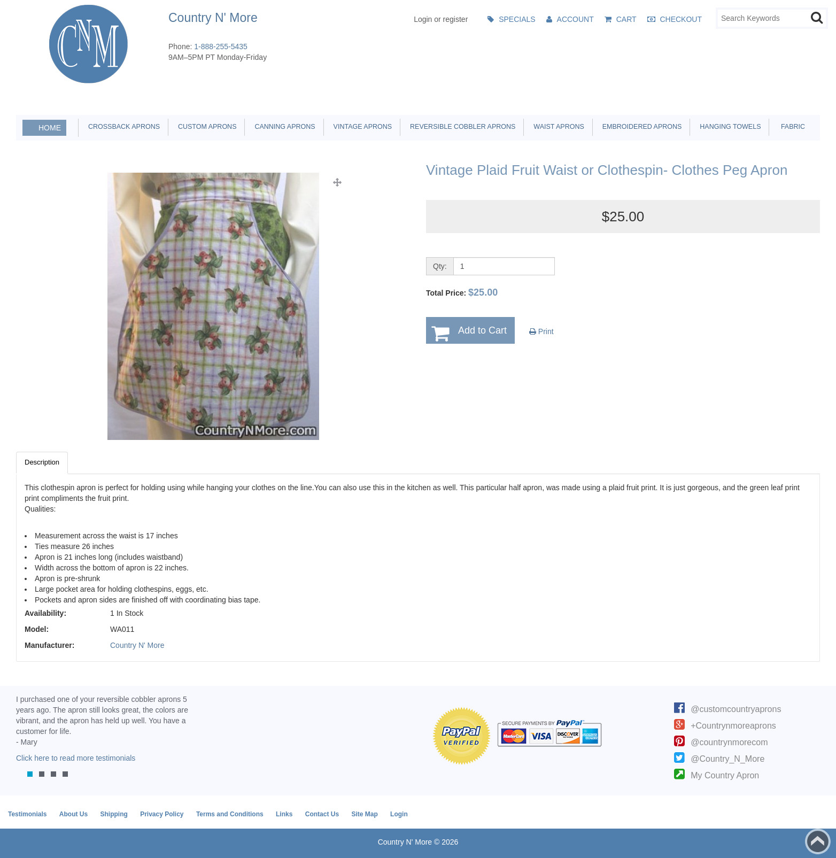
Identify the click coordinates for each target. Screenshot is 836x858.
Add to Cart (482, 330)
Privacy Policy (161, 814)
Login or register (441, 19)
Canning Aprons (283, 126)
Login (399, 814)
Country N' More (137, 645)
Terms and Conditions (230, 814)
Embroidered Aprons (640, 126)
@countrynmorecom (729, 742)
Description (42, 462)
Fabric (790, 126)
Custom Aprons (205, 126)
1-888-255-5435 (220, 46)
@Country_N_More (727, 758)
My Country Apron (725, 775)
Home (49, 127)
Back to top (817, 841)
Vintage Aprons (361, 126)
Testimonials (27, 814)
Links (284, 814)
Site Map (364, 814)
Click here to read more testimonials (75, 758)
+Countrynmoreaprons (733, 725)
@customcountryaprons (736, 709)
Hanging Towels (728, 126)
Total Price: (462, 292)
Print (541, 331)
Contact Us (322, 814)
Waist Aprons (557, 126)
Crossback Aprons (122, 126)
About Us (73, 814)
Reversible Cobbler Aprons (460, 126)
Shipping (113, 814)
